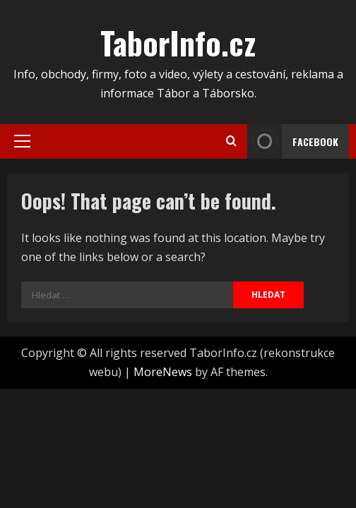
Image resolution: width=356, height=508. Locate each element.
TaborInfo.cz (178, 43)
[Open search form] (231, 141)
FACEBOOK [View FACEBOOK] (292, 141)
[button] (22, 141)
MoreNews (163, 372)
